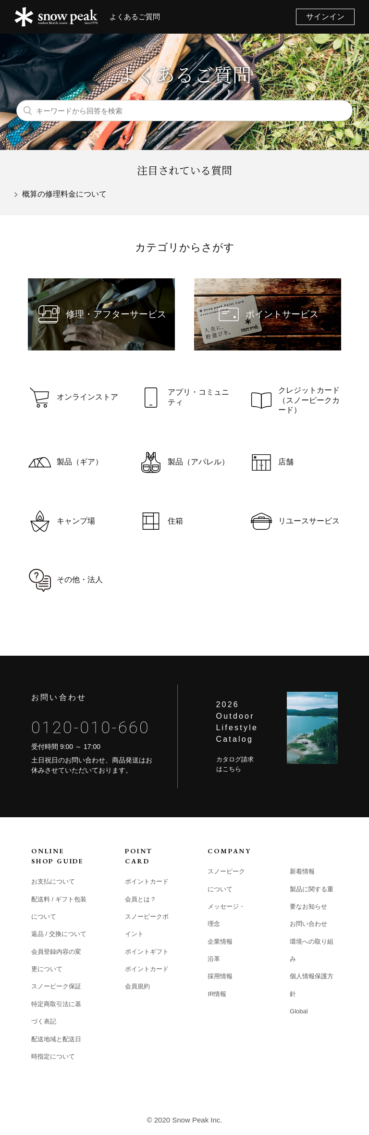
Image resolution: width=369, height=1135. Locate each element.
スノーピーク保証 (56, 986)
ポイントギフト (147, 951)
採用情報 (220, 976)
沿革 (214, 958)
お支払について (53, 881)
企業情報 (220, 941)
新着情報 (302, 871)
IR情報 (217, 994)
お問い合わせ (308, 923)
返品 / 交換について (58, 933)
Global (299, 1011)
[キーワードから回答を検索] (184, 110)
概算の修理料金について (64, 194)
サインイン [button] (325, 16)
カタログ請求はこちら (235, 764)
